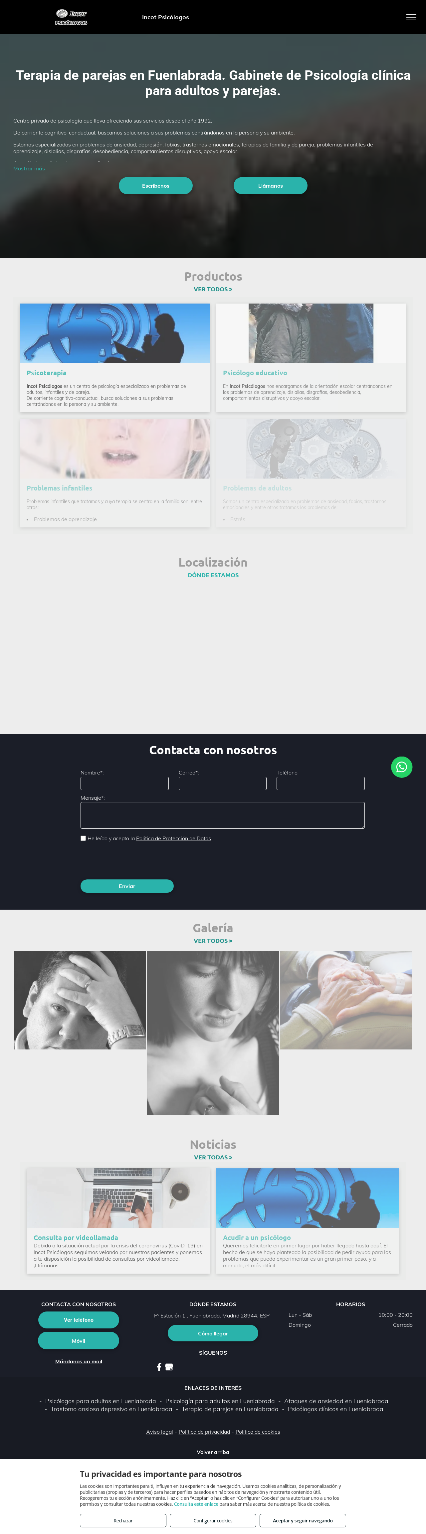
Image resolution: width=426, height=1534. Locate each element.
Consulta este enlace (196, 1504)
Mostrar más (29, 168)
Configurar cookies (213, 1520)
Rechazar (122, 1520)
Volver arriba (213, 1452)
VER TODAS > (213, 1157)
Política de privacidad (204, 1431)
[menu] (411, 17)
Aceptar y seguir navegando (302, 1520)
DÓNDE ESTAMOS (213, 575)
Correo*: (189, 772)
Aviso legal (159, 1431)
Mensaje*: (93, 797)
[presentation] (131, 860)
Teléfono (287, 772)
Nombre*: (92, 772)
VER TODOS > (213, 289)
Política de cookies (258, 1431)
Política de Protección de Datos (173, 838)
